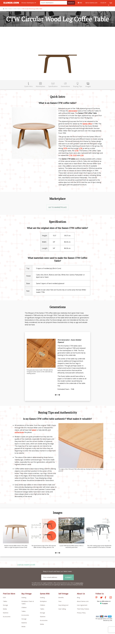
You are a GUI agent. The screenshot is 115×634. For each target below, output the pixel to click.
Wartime (5, 613)
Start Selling (62, 609)
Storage (5, 605)
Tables (5, 601)
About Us (81, 593)
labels (34, 430)
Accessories (6, 616)
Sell (91, 3)
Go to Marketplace (57, 207)
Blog (78, 597)
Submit (68, 577)
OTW (76, 151)
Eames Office (87, 124)
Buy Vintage (26, 593)
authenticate (19, 432)
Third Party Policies (83, 609)
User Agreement (82, 605)
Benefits (61, 597)
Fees (59, 601)
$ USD (103, 3)
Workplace (43, 601)
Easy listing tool (63, 605)
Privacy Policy (81, 613)
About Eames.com (83, 601)
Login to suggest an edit (26, 564)
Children (24, 607)
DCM (75, 155)
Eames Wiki (45, 593)
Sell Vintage (63, 593)
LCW (80, 148)
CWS (111, 620)
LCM (81, 155)
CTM (70, 155)
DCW (65, 148)
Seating (23, 597)
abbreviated (72, 111)
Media (5, 609)
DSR (4, 597)
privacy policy (79, 583)
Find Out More (9, 593)
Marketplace (28, 3)
